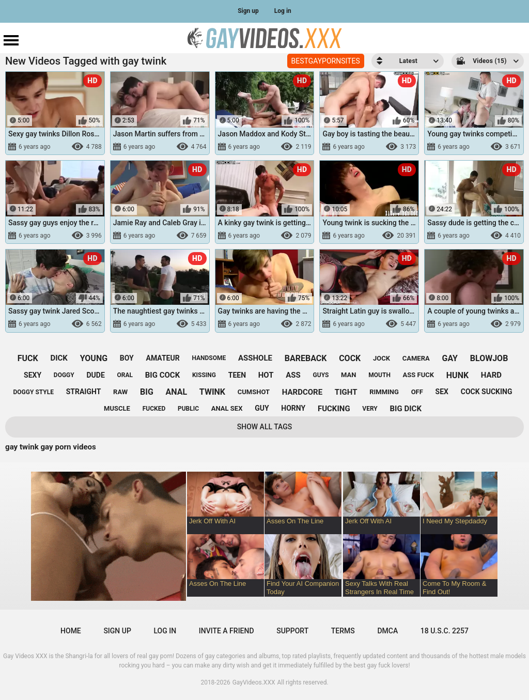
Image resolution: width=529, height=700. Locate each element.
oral (125, 375)
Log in (282, 10)
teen (237, 375)
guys (321, 375)
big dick (406, 408)
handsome (209, 358)
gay (450, 358)
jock (381, 358)
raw (120, 392)
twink (212, 392)
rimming (384, 392)
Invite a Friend (226, 631)
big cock (162, 375)
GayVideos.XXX (253, 682)
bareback (306, 358)
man (348, 375)
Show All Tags (264, 427)
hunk (457, 375)
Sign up (248, 10)
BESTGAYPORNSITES (325, 61)
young (93, 358)
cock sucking (486, 391)
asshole (255, 358)
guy (262, 408)
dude (95, 375)
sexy (32, 375)
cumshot (254, 392)
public (188, 408)
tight (346, 392)
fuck (28, 358)
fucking (334, 408)
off (417, 392)
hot (266, 375)
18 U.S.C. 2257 (445, 631)
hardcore (302, 392)
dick (59, 358)
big (146, 392)
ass (293, 375)
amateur (163, 358)
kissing (204, 375)
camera (416, 358)
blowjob (489, 358)
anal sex (227, 408)
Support (292, 631)
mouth (379, 375)
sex (441, 391)
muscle (117, 408)
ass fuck (418, 375)
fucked (154, 408)
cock (350, 358)
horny (293, 408)
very (369, 408)
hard (491, 375)
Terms (343, 631)
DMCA (387, 631)
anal (177, 392)
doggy (64, 375)
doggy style (33, 392)
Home (70, 631)
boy (127, 358)
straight (83, 391)
